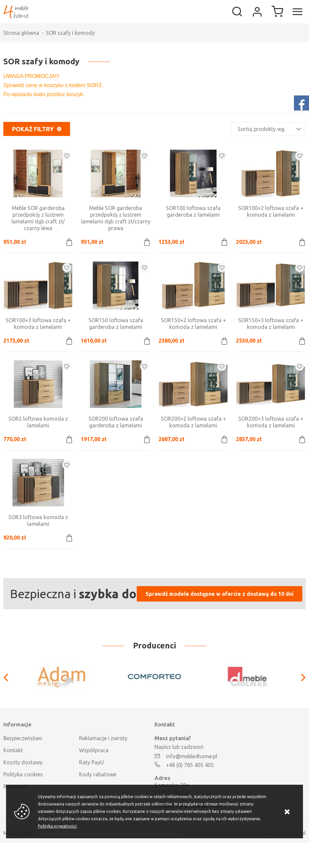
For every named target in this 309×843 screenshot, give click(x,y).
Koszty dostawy (23, 762)
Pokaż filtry (33, 129)
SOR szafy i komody (70, 33)
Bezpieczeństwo (22, 738)
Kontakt (13, 750)
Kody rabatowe (97, 774)
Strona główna (21, 33)
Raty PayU (91, 762)
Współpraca (94, 750)
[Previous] (9, 677)
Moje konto (257, 11)
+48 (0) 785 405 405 (190, 765)
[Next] (300, 677)
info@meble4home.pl (191, 756)
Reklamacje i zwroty (103, 738)
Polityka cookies (23, 774)
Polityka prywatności (57, 826)
